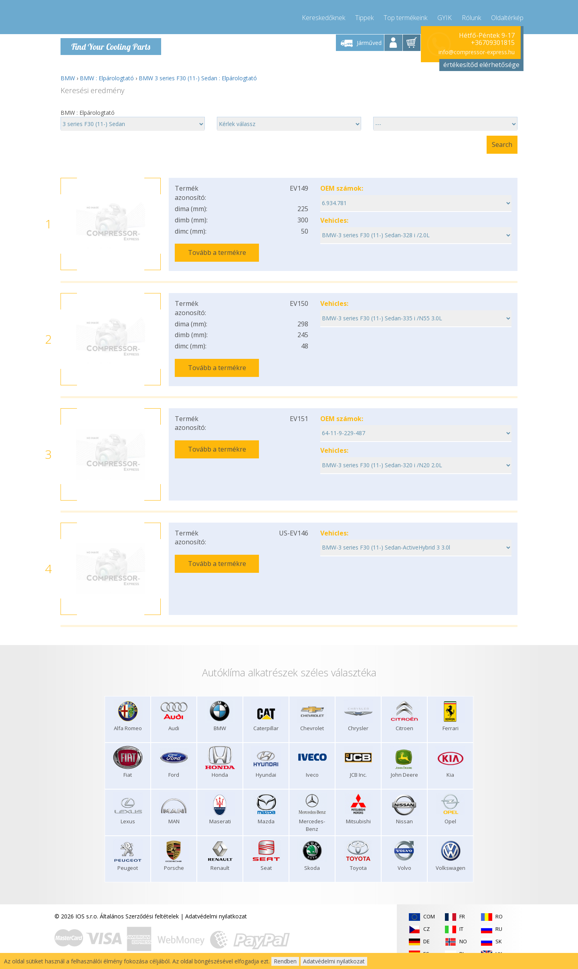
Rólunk (471, 16)
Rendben (285, 961)
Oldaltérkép (507, 16)
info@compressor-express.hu (477, 52)
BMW (68, 78)
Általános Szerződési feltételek (139, 915)
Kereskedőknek (323, 16)
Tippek (364, 16)
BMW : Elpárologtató (107, 78)
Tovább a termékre (217, 252)
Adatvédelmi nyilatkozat (216, 915)
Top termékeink (405, 16)
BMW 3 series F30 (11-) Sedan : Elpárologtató (198, 78)
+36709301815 (493, 42)
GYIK (444, 16)
